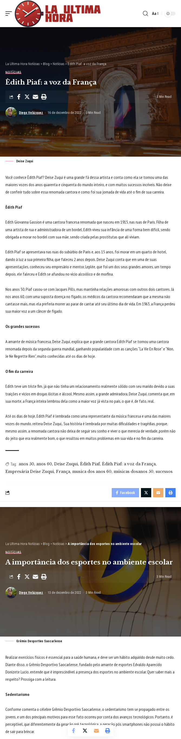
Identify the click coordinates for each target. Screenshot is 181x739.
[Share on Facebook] (18, 96)
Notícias (13, 72)
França (63, 471)
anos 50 (26, 464)
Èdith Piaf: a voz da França (129, 464)
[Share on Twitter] (27, 96)
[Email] (35, 96)
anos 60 (44, 464)
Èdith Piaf (90, 464)
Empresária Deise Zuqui (29, 471)
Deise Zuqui (66, 464)
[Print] (44, 96)
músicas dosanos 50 (133, 471)
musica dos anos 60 (91, 471)
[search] (145, 13)
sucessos (164, 471)
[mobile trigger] (10, 13)
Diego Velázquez (31, 113)
